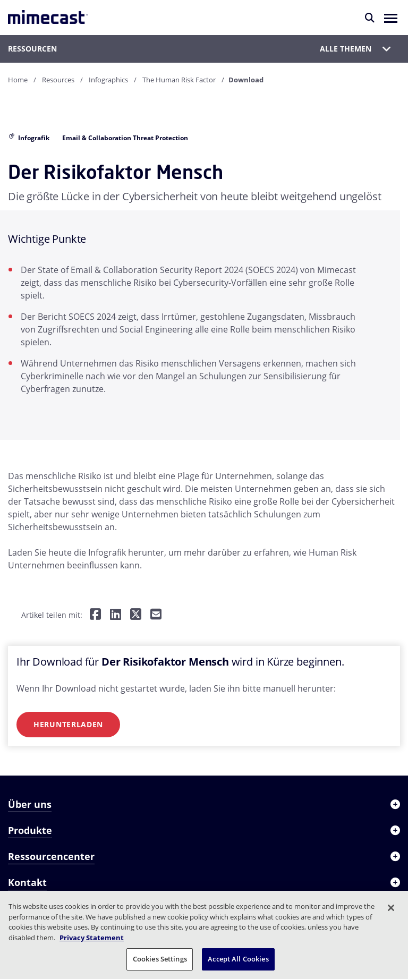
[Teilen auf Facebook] (95, 615)
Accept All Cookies (238, 959)
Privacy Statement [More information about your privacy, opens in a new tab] (92, 937)
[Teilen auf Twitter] (135, 615)
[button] (390, 17)
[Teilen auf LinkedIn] (115, 615)
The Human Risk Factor (179, 79)
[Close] (391, 908)
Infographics (108, 79)
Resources (58, 79)
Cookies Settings (160, 959)
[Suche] (370, 17)
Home (18, 79)
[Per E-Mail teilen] (156, 615)
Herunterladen (68, 724)
